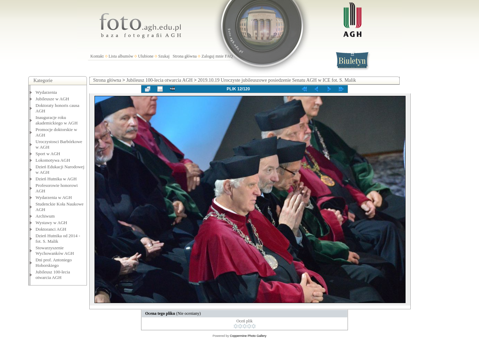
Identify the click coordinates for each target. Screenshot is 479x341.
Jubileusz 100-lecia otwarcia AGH (53, 274)
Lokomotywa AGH (53, 160)
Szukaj (164, 56)
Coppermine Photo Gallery (248, 336)
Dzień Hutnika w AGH (56, 178)
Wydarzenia (46, 92)
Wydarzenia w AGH (54, 197)
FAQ (229, 56)
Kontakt (97, 56)
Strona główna (185, 56)
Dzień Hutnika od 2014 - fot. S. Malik (58, 238)
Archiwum (45, 216)
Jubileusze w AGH (52, 98)
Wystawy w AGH (51, 222)
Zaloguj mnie (212, 56)
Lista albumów (121, 56)
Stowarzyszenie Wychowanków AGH (55, 250)
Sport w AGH (48, 153)
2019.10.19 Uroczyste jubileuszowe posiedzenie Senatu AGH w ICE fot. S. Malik (277, 80)
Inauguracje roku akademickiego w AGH (57, 120)
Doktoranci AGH (51, 229)
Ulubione (145, 56)
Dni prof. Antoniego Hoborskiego (54, 262)
